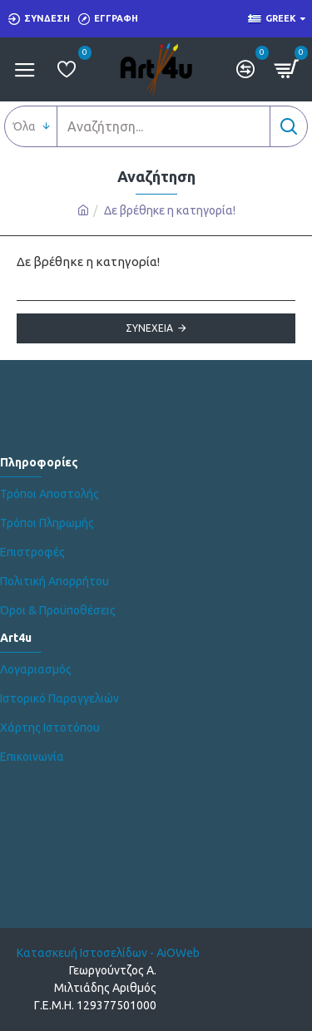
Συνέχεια (149, 328)
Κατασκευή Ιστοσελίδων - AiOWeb (108, 952)
